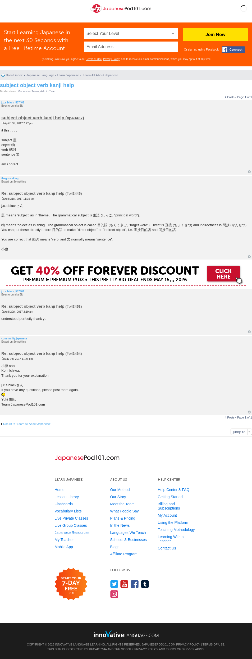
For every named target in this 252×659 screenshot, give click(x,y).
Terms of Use (94, 59)
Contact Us (167, 548)
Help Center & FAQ (174, 490)
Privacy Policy (111, 59)
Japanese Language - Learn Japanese (52, 75)
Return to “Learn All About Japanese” (27, 423)
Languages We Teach (128, 532)
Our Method (120, 490)
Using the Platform (173, 522)
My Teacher (64, 540)
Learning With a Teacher (171, 539)
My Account (167, 515)
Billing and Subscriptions (169, 506)
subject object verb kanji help (37, 85)
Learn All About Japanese (100, 75)
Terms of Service (180, 649)
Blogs (115, 547)
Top (249, 171)
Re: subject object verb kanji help (32, 193)
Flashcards (64, 504)
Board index (14, 75)
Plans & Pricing (122, 518)
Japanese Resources (72, 532)
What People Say (124, 511)
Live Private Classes (71, 518)
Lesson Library (67, 497)
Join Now (215, 34)
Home (60, 490)
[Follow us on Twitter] (114, 584)
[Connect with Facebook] (233, 49)
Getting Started (170, 497)
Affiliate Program (124, 554)
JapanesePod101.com (159, 644)
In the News (120, 525)
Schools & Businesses (128, 540)
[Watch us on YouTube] (124, 584)
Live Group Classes (71, 525)
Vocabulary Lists (68, 511)
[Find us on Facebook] (135, 584)
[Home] (121, 12)
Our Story (118, 497)
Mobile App (64, 547)
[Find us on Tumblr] (145, 584)
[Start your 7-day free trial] (71, 584)
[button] (244, 8)
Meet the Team (122, 504)
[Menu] (8, 8)
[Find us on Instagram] (114, 594)
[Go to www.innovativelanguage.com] (126, 633)
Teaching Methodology (176, 530)
